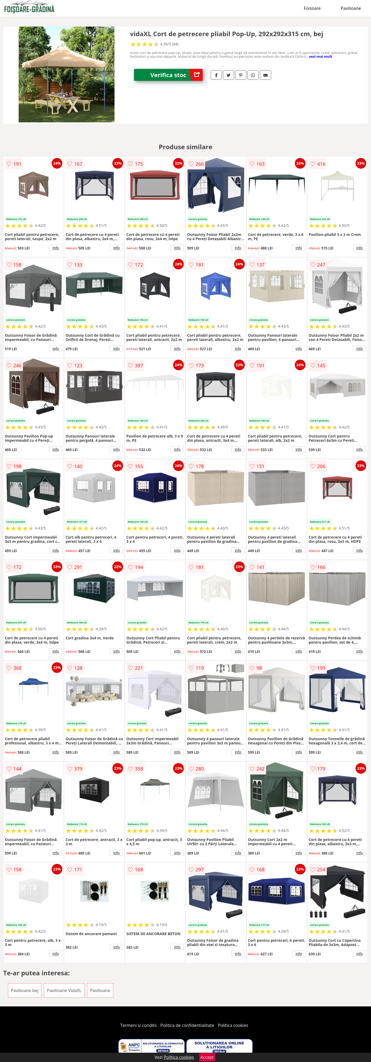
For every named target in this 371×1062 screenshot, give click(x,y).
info (55, 247)
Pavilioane (351, 8)
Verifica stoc (176, 75)
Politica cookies (233, 1025)
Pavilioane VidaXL (64, 990)
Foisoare (312, 8)
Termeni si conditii (138, 1025)
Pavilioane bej (24, 990)
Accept (207, 1057)
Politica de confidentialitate (187, 1025)
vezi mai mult (320, 56)
